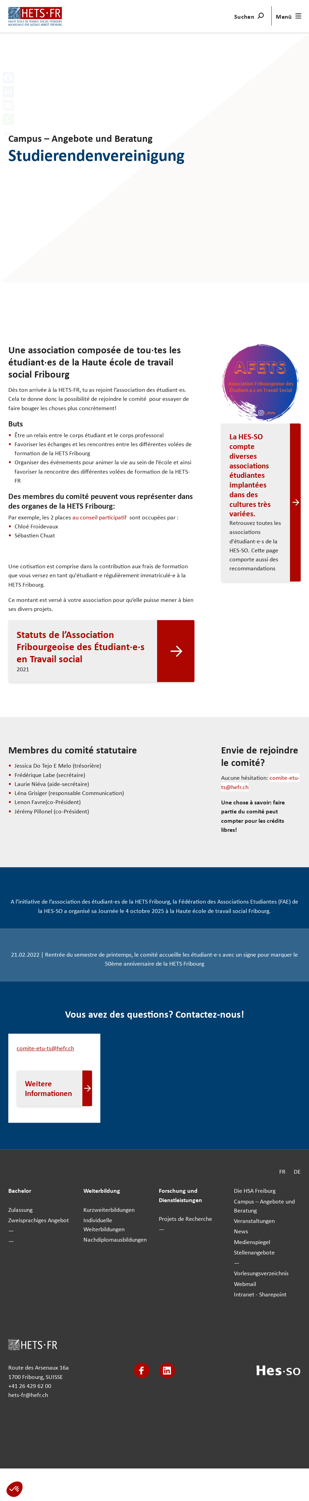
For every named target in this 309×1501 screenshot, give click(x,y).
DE (297, 1171)
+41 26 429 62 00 (29, 1385)
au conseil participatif (100, 517)
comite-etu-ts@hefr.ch (45, 1048)
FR (282, 1171)
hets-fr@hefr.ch (28, 1394)
